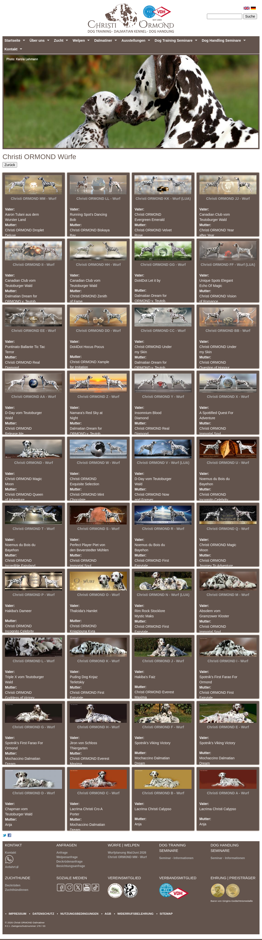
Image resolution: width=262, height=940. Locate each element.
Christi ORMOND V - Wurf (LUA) (163, 463)
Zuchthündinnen (16, 890)
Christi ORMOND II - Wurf (33, 265)
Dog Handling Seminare (223, 41)
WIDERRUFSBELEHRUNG (135, 913)
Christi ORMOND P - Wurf (34, 595)
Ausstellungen (134, 41)
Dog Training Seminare (175, 41)
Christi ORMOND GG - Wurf (163, 265)
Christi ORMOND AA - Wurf (33, 397)
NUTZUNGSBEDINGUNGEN (79, 913)
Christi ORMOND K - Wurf (98, 661)
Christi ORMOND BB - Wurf (227, 331)
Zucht (60, 41)
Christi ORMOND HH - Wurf (98, 265)
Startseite (13, 41)
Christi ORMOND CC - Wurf (163, 331)
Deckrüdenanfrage (69, 861)
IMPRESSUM (17, 913)
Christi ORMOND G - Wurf (33, 727)
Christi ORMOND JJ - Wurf (228, 199)
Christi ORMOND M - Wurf (228, 595)
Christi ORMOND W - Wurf (98, 463)
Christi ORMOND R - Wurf (163, 529)
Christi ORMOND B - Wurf (163, 793)
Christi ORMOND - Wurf (33, 463)
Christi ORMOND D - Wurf (33, 793)
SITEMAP (166, 913)
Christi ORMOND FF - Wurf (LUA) (228, 265)
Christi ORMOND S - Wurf (98, 529)
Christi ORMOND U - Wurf (228, 463)
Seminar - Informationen (176, 858)
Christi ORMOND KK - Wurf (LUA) (163, 199)
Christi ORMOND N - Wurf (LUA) (163, 595)
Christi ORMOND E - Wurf (228, 727)
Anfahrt (12, 867)
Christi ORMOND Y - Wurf (163, 397)
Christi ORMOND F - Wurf (163, 727)
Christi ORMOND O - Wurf (98, 595)
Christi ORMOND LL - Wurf (98, 199)
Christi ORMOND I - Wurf (228, 661)
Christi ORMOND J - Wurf (163, 661)
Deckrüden (12, 885)
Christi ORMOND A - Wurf (228, 793)
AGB (108, 913)
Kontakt (12, 50)
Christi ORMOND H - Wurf (98, 727)
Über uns (38, 41)
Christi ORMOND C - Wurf (98, 793)
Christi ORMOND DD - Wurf (98, 331)
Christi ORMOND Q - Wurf (228, 529)
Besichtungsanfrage (70, 866)
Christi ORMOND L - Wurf (33, 661)
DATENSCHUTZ (43, 913)
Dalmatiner (104, 41)
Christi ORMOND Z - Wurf (98, 397)
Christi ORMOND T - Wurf (34, 529)
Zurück (9, 165)
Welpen (80, 41)
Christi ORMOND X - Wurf (228, 397)
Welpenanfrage (67, 857)
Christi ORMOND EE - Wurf (33, 331)
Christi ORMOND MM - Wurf (33, 199)
